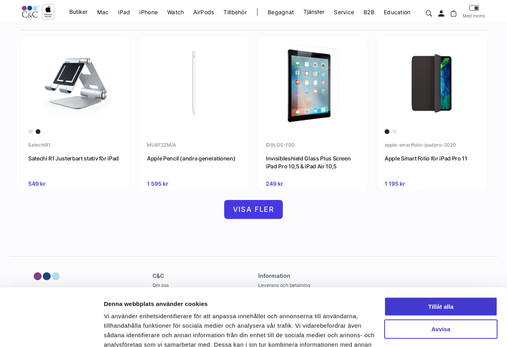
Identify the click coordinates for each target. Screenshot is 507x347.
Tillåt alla (441, 252)
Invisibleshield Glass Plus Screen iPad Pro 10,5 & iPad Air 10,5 (308, 162)
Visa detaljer (121, 331)
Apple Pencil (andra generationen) (191, 158)
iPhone (148, 12)
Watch (175, 12)
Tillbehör (235, 12)
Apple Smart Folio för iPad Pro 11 (426, 158)
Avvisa (440, 275)
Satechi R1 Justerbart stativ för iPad (73, 158)
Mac (103, 12)
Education (397, 12)
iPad (124, 12)
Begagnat (281, 12)
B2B (369, 12)
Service (344, 12)
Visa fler (253, 209)
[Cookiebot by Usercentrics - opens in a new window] (51, 332)
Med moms (474, 12)
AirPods (203, 12)
